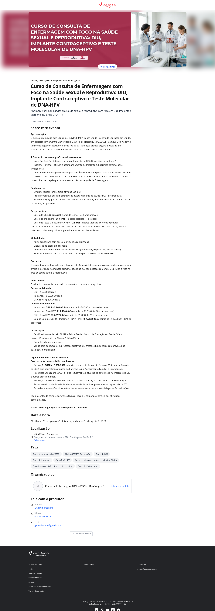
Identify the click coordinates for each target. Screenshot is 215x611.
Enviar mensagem (44, 502)
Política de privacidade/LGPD (40, 581)
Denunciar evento (81, 528)
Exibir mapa (39, 434)
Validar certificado (35, 572)
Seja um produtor (35, 568)
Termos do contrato (36, 585)
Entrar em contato (120, 480)
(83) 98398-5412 (43, 511)
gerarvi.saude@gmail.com (48, 519)
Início (31, 563)
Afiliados (32, 577)
